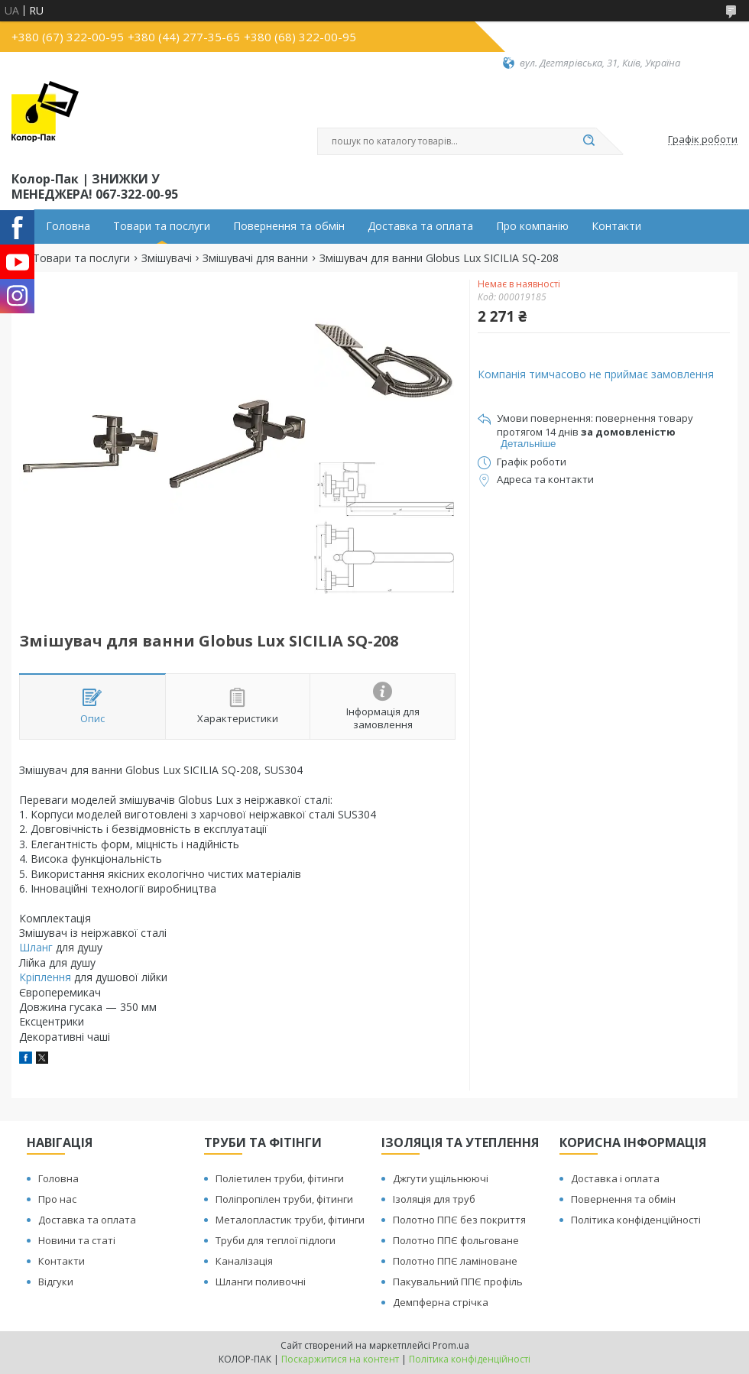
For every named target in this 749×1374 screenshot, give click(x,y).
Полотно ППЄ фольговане (456, 1240)
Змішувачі (166, 258)
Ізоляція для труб (434, 1199)
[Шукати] (588, 141)
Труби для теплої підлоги (276, 1240)
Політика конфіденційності (636, 1220)
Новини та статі (76, 1240)
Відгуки (55, 1281)
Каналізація (244, 1261)
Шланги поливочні (261, 1281)
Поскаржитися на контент (340, 1359)
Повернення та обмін (289, 226)
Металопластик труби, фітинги (290, 1220)
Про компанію (532, 226)
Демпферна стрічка (440, 1302)
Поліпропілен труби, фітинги (284, 1199)
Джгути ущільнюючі (440, 1178)
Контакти (616, 226)
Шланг (36, 947)
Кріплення (45, 977)
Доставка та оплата (420, 226)
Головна (68, 226)
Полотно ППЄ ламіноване (455, 1261)
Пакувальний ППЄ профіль (458, 1281)
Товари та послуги (161, 226)
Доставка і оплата (615, 1178)
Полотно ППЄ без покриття (459, 1220)
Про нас (57, 1199)
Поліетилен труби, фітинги (280, 1178)
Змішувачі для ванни (255, 258)
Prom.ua (451, 1345)
